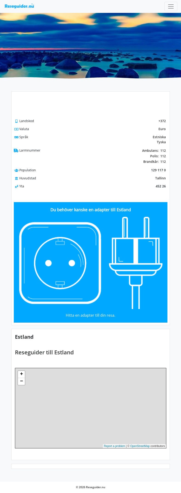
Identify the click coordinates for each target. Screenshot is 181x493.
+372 (162, 121)
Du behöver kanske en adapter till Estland (90, 209)
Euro (162, 129)
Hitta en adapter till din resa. (90, 315)
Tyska (161, 142)
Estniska (159, 137)
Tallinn (160, 178)
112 (154, 150)
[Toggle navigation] (170, 6)
